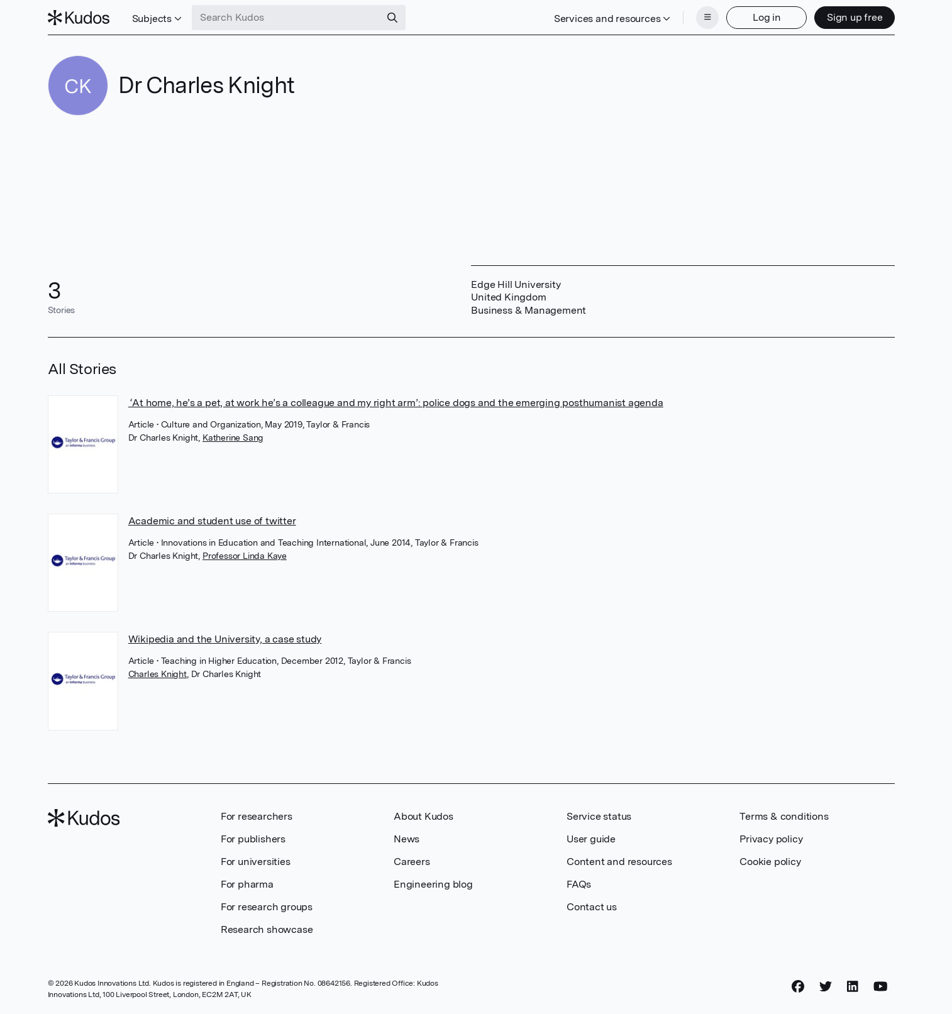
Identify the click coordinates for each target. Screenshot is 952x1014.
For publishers (253, 839)
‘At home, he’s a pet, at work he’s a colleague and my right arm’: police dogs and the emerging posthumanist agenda (395, 403)
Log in (767, 17)
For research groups (267, 907)
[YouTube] (880, 987)
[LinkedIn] (852, 987)
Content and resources (619, 862)
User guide (591, 839)
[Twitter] (825, 987)
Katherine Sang (232, 438)
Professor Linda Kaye (244, 556)
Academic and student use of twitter (212, 521)
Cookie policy (769, 862)
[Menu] (707, 17)
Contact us (592, 907)
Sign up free (855, 17)
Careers (412, 862)
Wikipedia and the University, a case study (225, 639)
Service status (599, 816)
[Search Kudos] (286, 18)
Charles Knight (157, 674)
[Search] (392, 18)
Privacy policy (770, 839)
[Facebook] (798, 987)
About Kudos (423, 816)
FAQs (579, 884)
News (406, 839)
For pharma (247, 884)
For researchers (256, 816)
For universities (256, 862)
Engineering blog (433, 884)
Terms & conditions (783, 816)
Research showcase (267, 929)
